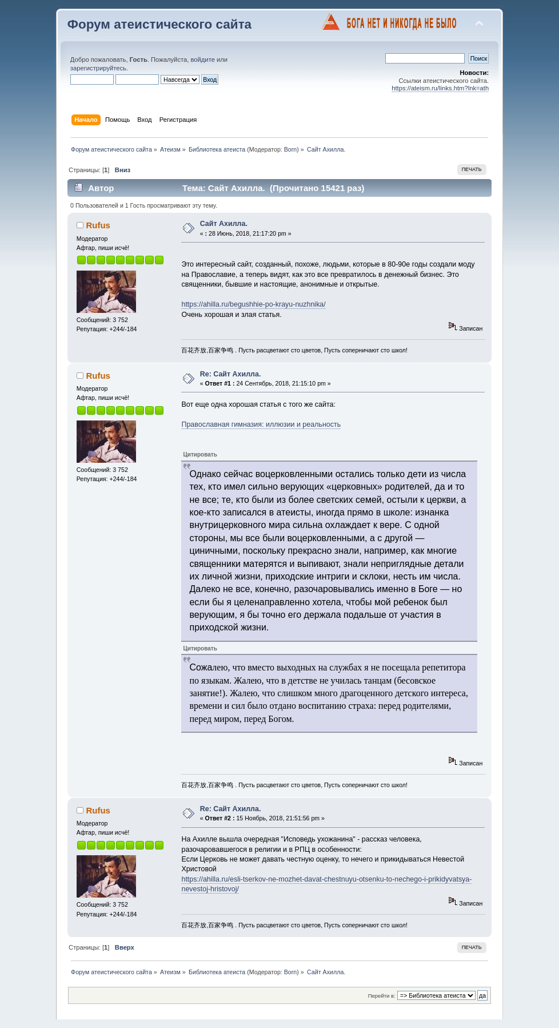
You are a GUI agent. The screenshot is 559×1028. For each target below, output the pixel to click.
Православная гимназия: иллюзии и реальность (261, 424)
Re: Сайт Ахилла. (230, 374)
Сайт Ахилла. (223, 224)
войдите (202, 59)
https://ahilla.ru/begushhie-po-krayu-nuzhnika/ (253, 304)
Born (290, 149)
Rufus (98, 225)
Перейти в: (382, 996)
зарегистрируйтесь (98, 68)
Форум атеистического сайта (159, 24)
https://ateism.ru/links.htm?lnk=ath (440, 88)
